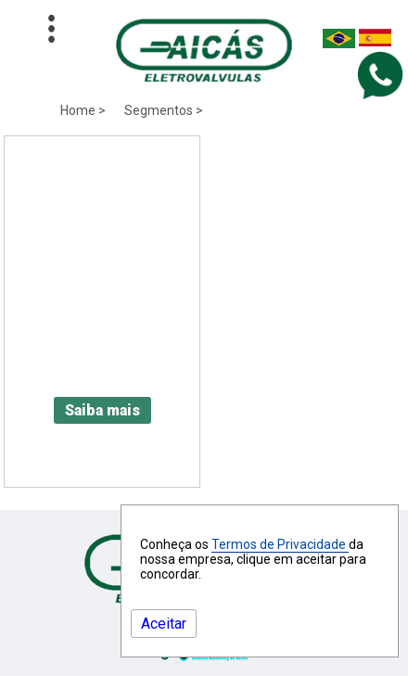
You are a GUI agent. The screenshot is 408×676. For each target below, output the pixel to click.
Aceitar (163, 623)
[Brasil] (339, 43)
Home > (83, 110)
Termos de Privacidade (280, 544)
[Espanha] (375, 43)
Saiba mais (102, 410)
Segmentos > (163, 110)
